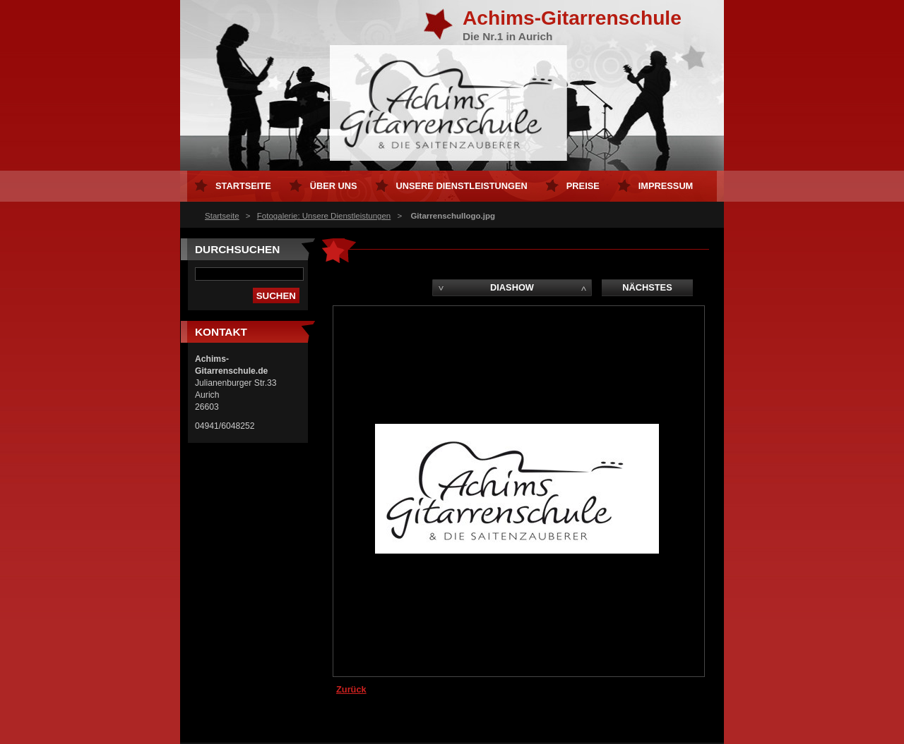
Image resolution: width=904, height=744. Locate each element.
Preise (583, 186)
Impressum (666, 186)
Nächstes (647, 287)
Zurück (351, 689)
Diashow (512, 287)
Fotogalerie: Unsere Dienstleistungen (324, 216)
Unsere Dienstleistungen (462, 186)
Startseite (222, 216)
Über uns (333, 186)
